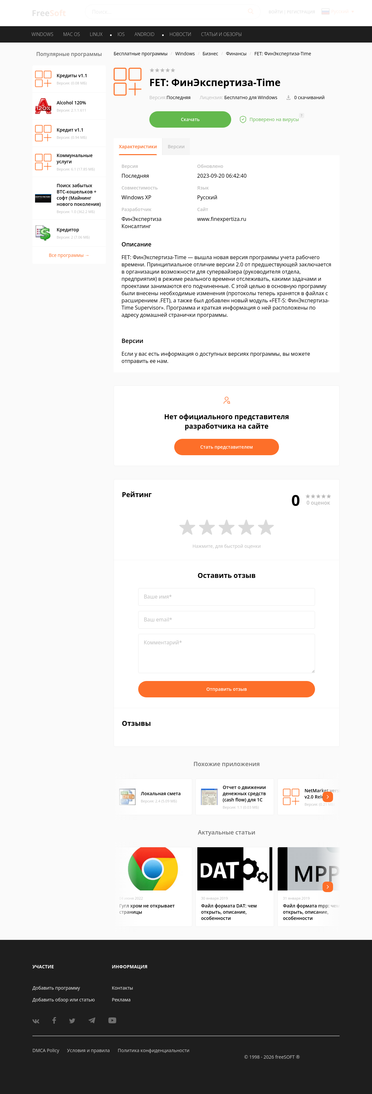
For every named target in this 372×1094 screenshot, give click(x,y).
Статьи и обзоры (221, 34)
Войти (276, 12)
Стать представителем (226, 447)
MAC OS (71, 34)
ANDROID (145, 34)
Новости (180, 34)
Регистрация (301, 12)
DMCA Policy (45, 1050)
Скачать (190, 119)
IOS (121, 34)
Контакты (122, 988)
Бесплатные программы (141, 53)
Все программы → (69, 255)
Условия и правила (88, 1050)
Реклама (121, 999)
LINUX (96, 34)
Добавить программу (56, 988)
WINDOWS (42, 34)
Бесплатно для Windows (250, 97)
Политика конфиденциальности (153, 1050)
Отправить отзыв (226, 689)
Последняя (170, 97)
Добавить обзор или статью (63, 999)
